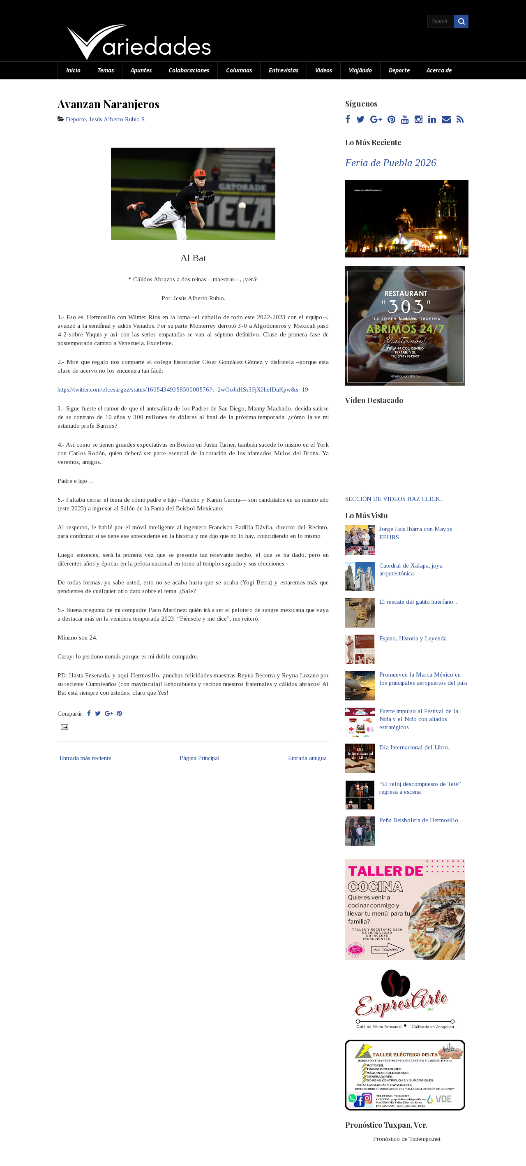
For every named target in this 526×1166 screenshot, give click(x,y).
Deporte (399, 70)
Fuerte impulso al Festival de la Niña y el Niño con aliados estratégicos (418, 719)
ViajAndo (360, 70)
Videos (323, 70)
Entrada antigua (307, 758)
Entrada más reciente (85, 758)
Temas (105, 70)
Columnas (239, 70)
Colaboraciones (188, 70)
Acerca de (439, 70)
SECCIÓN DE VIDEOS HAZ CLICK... (394, 499)
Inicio (73, 70)
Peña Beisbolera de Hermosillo (418, 820)
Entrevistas (283, 70)
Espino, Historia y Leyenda (413, 638)
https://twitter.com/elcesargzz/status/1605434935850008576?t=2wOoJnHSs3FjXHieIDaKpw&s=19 (183, 389)
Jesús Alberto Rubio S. (117, 119)
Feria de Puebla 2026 (390, 162)
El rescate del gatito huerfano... (418, 601)
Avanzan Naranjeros (108, 103)
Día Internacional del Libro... (415, 747)
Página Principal (200, 758)
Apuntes (141, 70)
